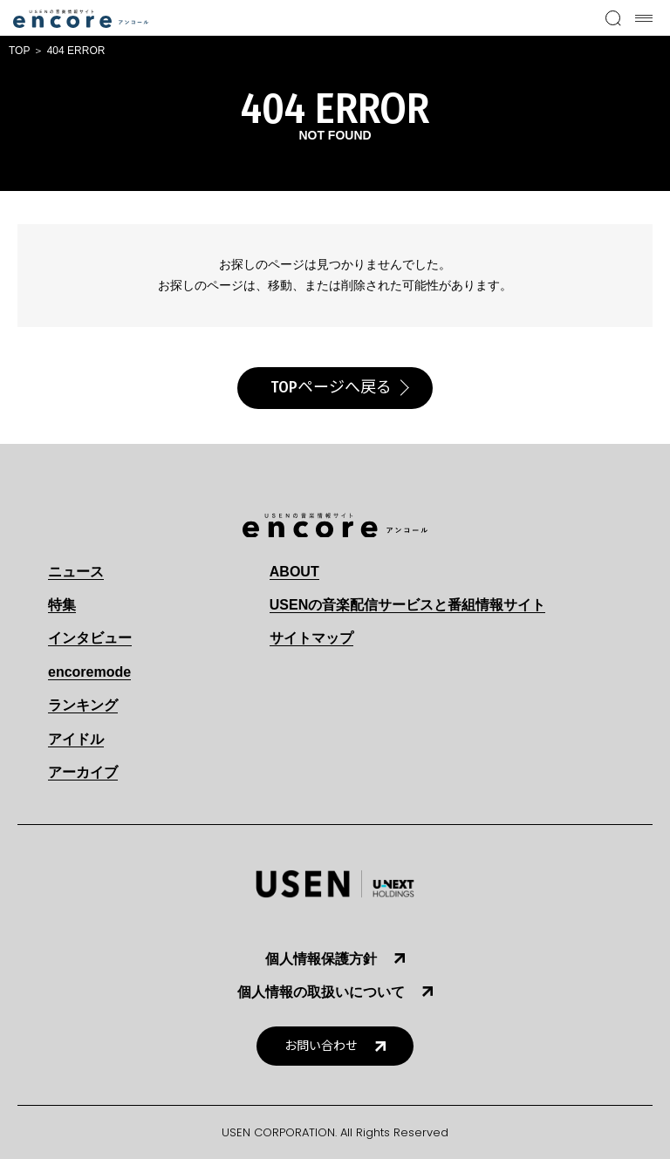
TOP (19, 50)
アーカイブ (83, 772)
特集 (62, 604)
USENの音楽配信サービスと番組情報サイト (407, 604)
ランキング (83, 705)
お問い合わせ (321, 1046)
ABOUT (294, 571)
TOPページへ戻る (331, 387)
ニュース (76, 571)
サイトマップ (311, 638)
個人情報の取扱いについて (321, 992)
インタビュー (90, 638)
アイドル (76, 739)
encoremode (89, 672)
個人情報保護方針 (321, 958)
